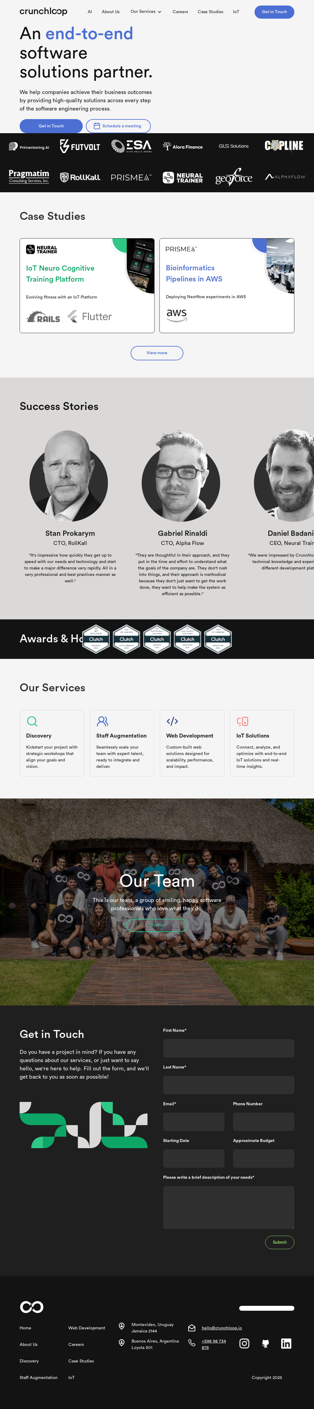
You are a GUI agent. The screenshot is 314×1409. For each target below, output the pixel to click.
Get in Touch (274, 12)
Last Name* (174, 1067)
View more (157, 353)
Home (25, 1328)
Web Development (86, 1328)
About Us (111, 12)
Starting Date (176, 1141)
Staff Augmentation (39, 1378)
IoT (236, 12)
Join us (157, 925)
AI (90, 12)
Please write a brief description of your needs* (208, 1177)
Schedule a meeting (121, 126)
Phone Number (247, 1104)
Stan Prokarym (70, 533)
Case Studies (210, 12)
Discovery (29, 1361)
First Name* (174, 1030)
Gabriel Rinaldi (182, 533)
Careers (180, 12)
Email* (169, 1104)
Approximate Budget (253, 1141)
